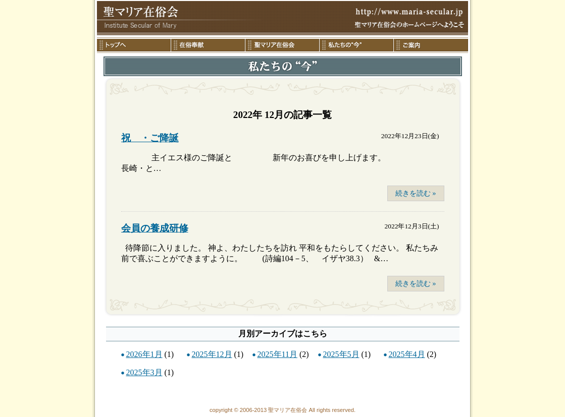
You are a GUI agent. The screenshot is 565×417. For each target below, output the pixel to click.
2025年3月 (144, 372)
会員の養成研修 (154, 228)
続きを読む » (415, 193)
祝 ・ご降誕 (150, 138)
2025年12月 (212, 354)
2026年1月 (144, 354)
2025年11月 (277, 354)
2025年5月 (341, 354)
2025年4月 (407, 354)
